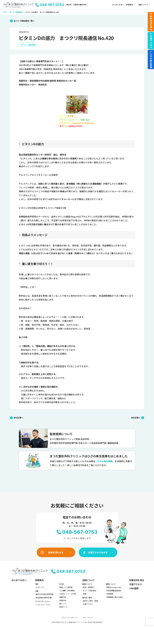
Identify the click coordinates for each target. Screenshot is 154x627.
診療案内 (129, 4)
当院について (143, 4)
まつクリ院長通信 (28, 44)
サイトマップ (88, 617)
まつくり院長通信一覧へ (24, 20)
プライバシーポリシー (69, 617)
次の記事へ (135, 417)
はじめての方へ (118, 4)
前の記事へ (18, 417)
